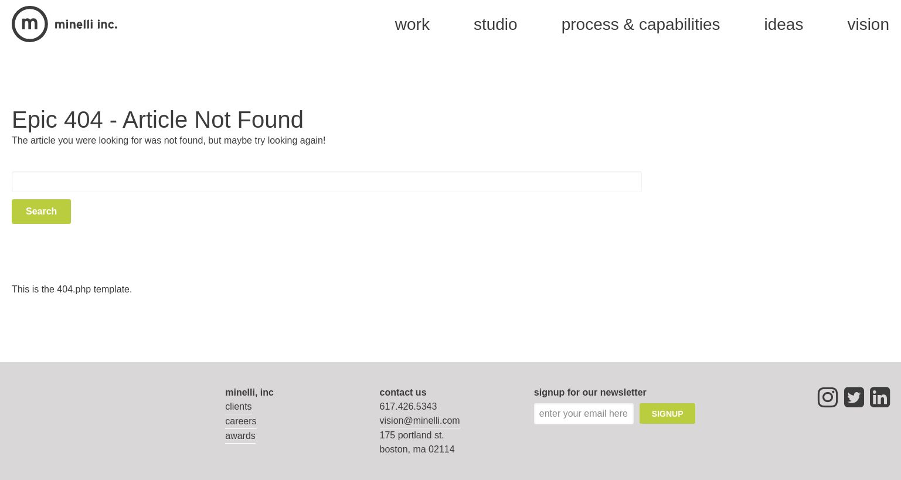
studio (496, 24)
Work (412, 24)
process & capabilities (641, 24)
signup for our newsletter (590, 392)
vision (868, 24)
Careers (240, 421)
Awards (240, 436)
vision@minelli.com (420, 420)
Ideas (783, 24)
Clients (238, 406)
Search (41, 211)
